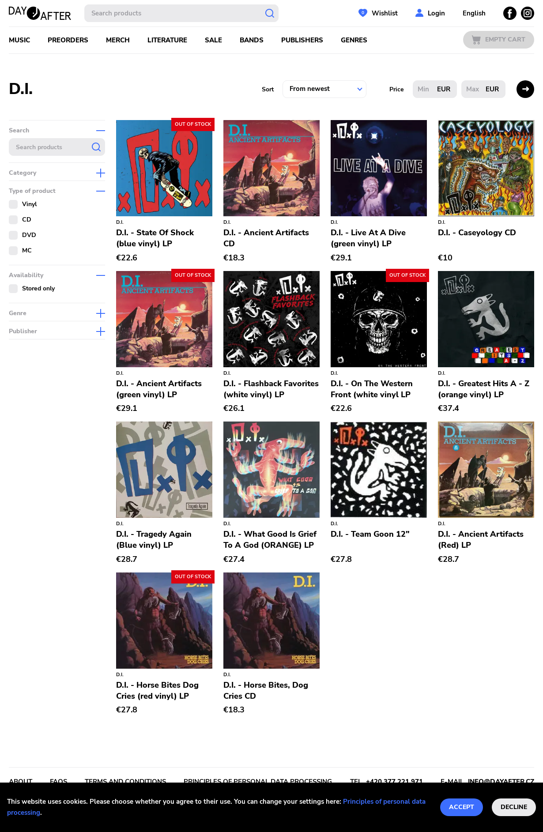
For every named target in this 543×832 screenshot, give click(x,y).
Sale (213, 40)
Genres (354, 40)
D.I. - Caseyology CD (477, 232)
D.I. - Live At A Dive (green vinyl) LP (368, 238)
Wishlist (385, 13)
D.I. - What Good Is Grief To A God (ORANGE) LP (270, 539)
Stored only (38, 288)
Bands (252, 40)
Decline (514, 807)
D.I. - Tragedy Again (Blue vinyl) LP (154, 539)
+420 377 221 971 (394, 781)
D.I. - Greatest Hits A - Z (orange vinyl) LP (483, 389)
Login (436, 13)
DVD (29, 235)
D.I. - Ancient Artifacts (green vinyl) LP (159, 389)
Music (19, 40)
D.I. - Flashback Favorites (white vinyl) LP (271, 389)
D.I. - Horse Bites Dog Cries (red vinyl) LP (157, 690)
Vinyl (29, 204)
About (20, 781)
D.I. (120, 222)
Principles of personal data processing (258, 781)
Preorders (68, 40)
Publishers (302, 40)
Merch (118, 40)
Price (396, 89)
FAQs (58, 781)
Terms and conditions (125, 781)
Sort (268, 89)
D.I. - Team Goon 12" (370, 534)
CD (26, 219)
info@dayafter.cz (501, 781)
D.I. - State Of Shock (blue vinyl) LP (155, 238)
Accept (461, 807)
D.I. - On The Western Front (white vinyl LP (372, 389)
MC (27, 250)
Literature (167, 40)
